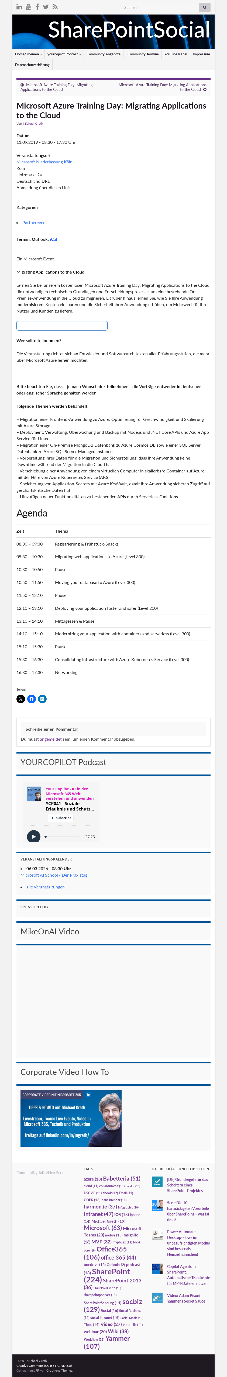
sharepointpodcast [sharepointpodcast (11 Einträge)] (100, 1295)
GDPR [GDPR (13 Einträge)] (92, 1200)
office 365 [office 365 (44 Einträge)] (118, 1257)
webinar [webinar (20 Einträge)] (95, 1331)
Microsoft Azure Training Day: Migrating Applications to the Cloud (56, 87)
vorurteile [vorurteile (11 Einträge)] (133, 1325)
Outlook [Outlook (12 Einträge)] (116, 1265)
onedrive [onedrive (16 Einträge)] (95, 1264)
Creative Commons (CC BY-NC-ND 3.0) (44, 1366)
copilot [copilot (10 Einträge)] (133, 1186)
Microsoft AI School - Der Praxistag (53, 874)
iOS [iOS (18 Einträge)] (121, 1214)
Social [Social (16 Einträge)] (109, 1310)
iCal (53, 239)
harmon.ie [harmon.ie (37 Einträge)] (100, 1207)
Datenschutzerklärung (32, 65)
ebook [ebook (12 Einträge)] (110, 1193)
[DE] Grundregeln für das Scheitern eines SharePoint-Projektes (187, 1185)
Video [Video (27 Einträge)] (111, 1324)
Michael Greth (33, 123)
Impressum (201, 54)
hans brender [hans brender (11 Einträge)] (114, 1200)
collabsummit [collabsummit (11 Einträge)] (112, 1186)
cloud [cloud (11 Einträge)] (91, 1186)
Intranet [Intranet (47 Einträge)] (98, 1214)
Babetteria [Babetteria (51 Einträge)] (121, 1178)
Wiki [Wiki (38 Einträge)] (118, 1331)
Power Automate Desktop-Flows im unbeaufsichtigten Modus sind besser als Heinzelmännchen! (188, 1243)
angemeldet (51, 738)
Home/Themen (28, 54)
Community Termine (143, 54)
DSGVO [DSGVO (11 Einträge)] (93, 1193)
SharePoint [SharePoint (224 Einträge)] (107, 1275)
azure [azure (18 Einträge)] (93, 1179)
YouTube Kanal (175, 54)
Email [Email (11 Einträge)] (126, 1193)
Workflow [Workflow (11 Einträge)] (94, 1339)
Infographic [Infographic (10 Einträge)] (128, 1207)
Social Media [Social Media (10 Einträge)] (132, 1317)
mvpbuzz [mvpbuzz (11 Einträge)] (122, 1242)
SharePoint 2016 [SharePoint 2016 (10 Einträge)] (107, 1288)
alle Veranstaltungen (45, 886)
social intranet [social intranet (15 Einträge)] (104, 1317)
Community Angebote (104, 54)
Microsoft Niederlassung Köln (44, 161)
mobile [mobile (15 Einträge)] (114, 1235)
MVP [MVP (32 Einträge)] (101, 1242)
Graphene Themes (59, 1370)
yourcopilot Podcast (64, 54)
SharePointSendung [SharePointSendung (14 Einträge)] (102, 1303)
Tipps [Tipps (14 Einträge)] (91, 1324)
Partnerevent (34, 222)
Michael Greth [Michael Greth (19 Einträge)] (108, 1221)
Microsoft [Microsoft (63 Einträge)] (103, 1227)
